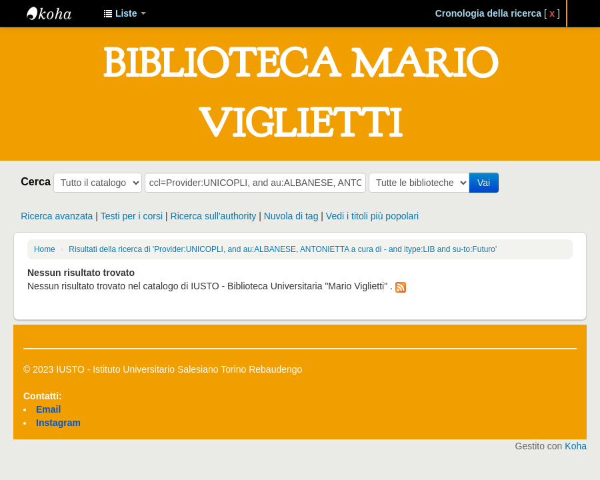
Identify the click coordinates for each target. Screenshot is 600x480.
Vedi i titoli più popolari (372, 216)
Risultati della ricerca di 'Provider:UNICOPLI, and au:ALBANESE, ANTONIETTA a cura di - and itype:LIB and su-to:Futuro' (283, 249)
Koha (576, 446)
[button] (124, 13)
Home (44, 249)
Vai (483, 182)
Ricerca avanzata (57, 216)
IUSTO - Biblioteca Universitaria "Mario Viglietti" (60, 13)
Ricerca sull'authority (214, 216)
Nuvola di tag (291, 216)
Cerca (36, 181)
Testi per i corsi (132, 216)
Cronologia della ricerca (488, 13)
